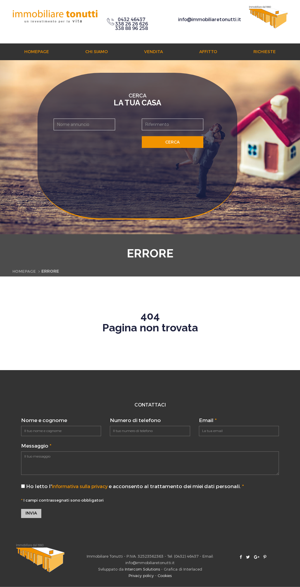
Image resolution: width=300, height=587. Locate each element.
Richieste (264, 52)
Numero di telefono (135, 420)
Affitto (208, 52)
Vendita (153, 52)
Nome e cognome (44, 420)
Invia (31, 514)
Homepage (36, 52)
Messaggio (36, 446)
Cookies (165, 576)
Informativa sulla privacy (83, 486)
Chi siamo (96, 52)
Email (208, 420)
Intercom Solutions (142, 569)
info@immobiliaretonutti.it (209, 19)
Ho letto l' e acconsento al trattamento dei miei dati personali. (136, 486)
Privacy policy (141, 576)
